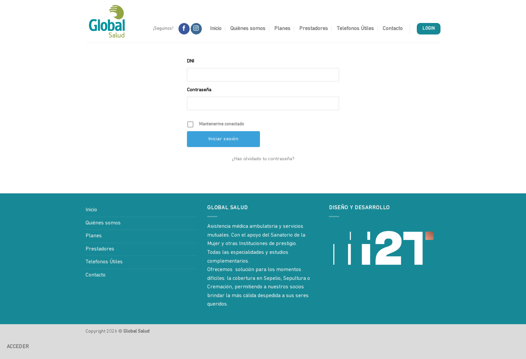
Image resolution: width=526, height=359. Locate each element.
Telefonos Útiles (355, 28)
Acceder (18, 347)
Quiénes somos (247, 28)
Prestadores (313, 28)
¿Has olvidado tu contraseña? (263, 159)
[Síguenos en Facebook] (184, 28)
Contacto (393, 28)
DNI (190, 61)
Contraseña (199, 90)
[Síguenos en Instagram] (196, 28)
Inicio (215, 28)
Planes (282, 28)
